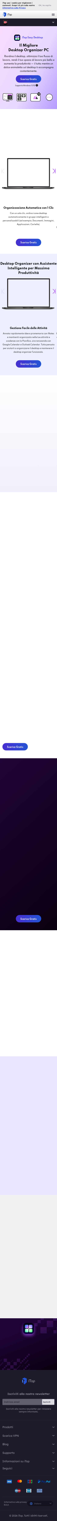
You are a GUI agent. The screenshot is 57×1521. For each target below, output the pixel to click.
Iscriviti (46, 1402)
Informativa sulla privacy (15, 1502)
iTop (5, 22)
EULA (6, 1505)
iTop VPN (7, 14)
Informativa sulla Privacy (14, 8)
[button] (54, 171)
